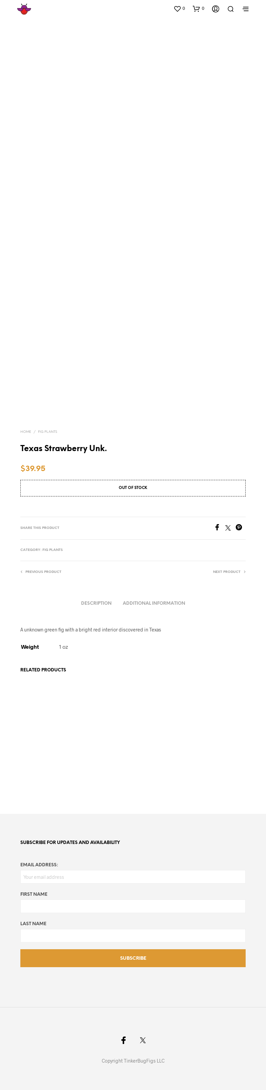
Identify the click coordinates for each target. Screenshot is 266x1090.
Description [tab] (96, 603)
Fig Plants (47, 432)
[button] (179, 8)
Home (25, 432)
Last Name (33, 924)
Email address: (39, 865)
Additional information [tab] (154, 603)
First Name (34, 894)
